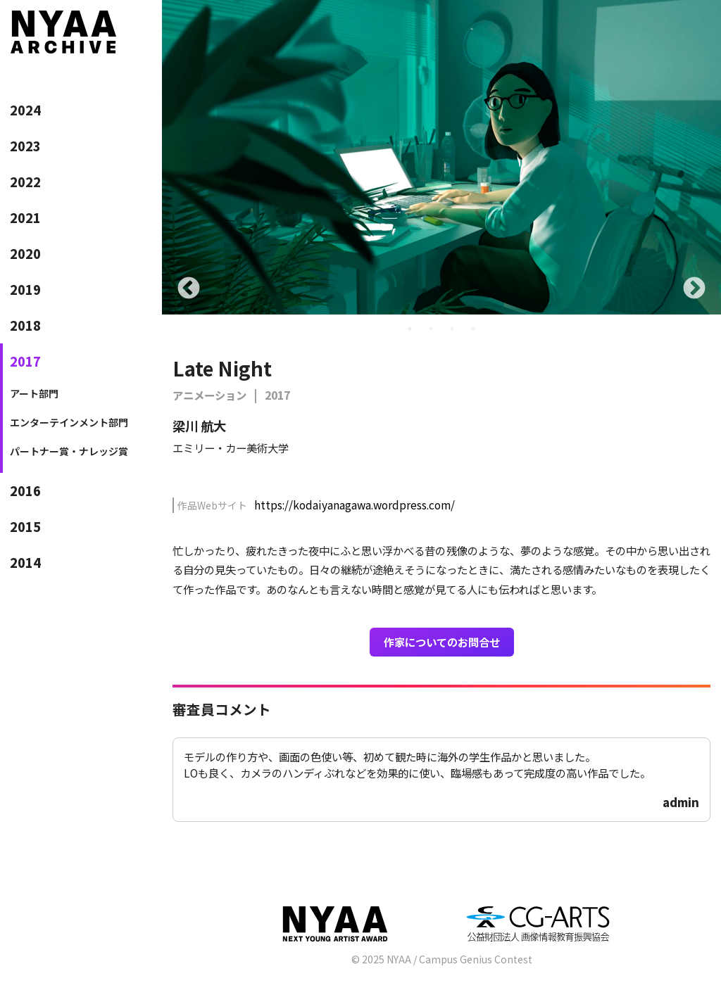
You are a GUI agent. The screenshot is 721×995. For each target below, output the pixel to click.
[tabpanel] (441, 157)
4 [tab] (473, 329)
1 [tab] (410, 329)
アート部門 (34, 393)
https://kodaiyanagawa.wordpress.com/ (354, 504)
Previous (188, 289)
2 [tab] (431, 329)
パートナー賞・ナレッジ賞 (69, 451)
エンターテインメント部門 (69, 422)
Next (694, 289)
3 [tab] (452, 329)
